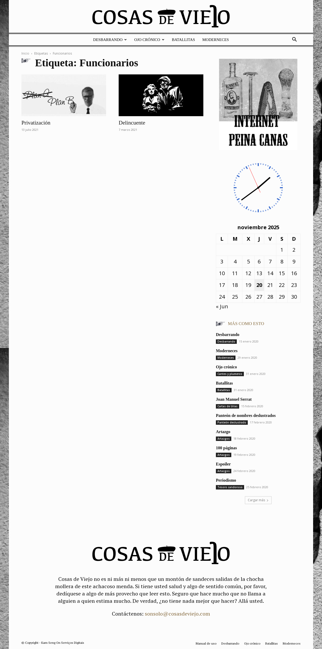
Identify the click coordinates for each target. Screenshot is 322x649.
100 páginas (226, 448)
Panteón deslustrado (231, 422)
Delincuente (132, 123)
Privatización (35, 123)
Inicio (25, 53)
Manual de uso (206, 643)
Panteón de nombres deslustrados (246, 415)
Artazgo (223, 431)
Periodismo (226, 480)
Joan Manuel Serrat (234, 399)
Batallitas (183, 40)
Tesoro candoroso (230, 487)
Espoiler (223, 464)
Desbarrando (110, 40)
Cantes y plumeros (229, 374)
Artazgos (223, 438)
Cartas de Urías (227, 406)
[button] (294, 39)
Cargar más (258, 500)
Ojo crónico (149, 40)
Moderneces (215, 40)
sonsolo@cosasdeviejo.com (177, 613)
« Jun (222, 306)
